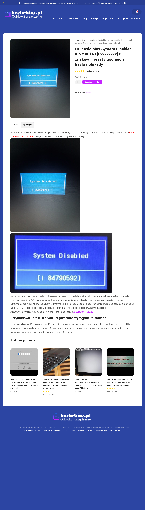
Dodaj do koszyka (92, 82)
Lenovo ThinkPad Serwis (110, 430)
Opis (16, 125)
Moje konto (108, 18)
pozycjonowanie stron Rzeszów (56, 430)
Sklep (52, 18)
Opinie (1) (27, 125)
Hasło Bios (28, 430)
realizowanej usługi (83, 311)
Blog (85, 18)
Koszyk (94, 18)
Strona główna (81, 40)
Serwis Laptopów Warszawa (87, 430)
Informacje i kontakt (69, 18)
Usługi (91, 40)
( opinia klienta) (92, 71)
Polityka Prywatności (129, 18)
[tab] (16, 125)
